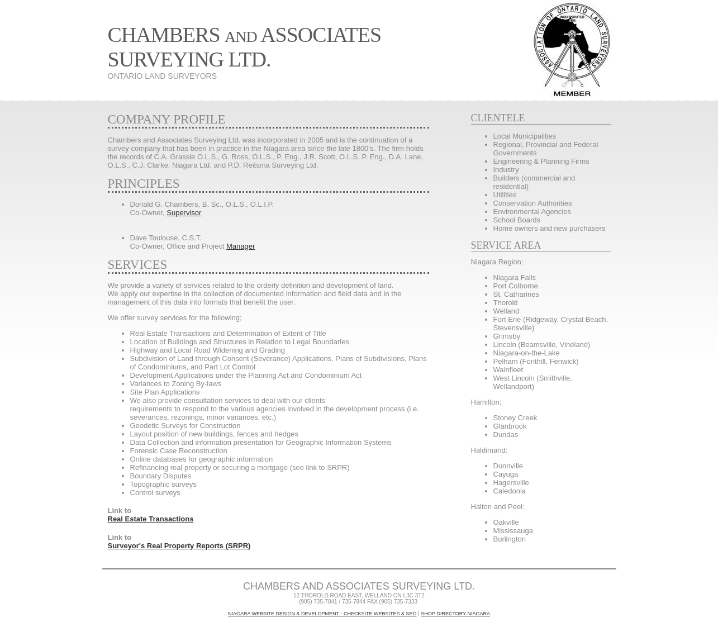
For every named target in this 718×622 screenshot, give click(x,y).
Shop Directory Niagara (455, 613)
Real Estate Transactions (151, 519)
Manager (240, 246)
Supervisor (184, 212)
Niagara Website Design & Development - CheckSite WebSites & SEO (322, 613)
